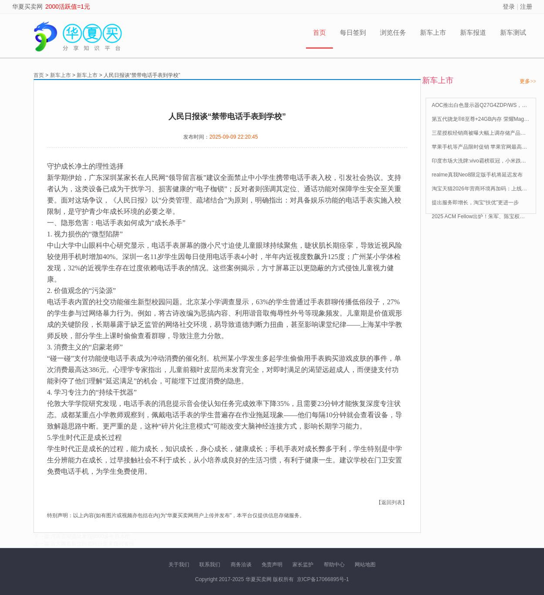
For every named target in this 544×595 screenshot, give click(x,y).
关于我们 (178, 565)
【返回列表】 (391, 502)
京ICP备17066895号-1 (323, 579)
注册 (526, 6)
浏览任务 (393, 32)
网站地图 (365, 565)
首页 (319, 32)
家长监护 (302, 565)
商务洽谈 (241, 565)
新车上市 (433, 32)
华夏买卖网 (27, 6)
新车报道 (473, 32)
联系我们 (209, 565)
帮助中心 (334, 565)
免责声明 (272, 565)
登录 (509, 6)
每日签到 (353, 32)
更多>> (528, 81)
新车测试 (513, 32)
